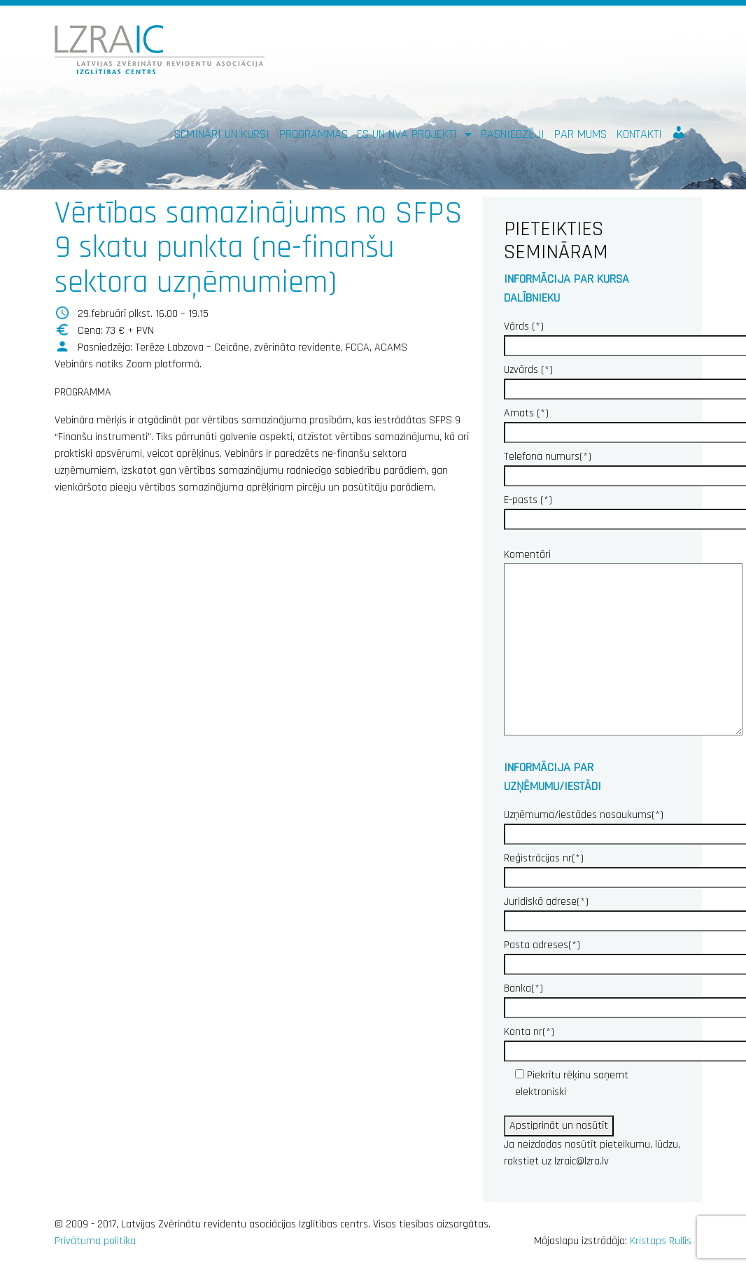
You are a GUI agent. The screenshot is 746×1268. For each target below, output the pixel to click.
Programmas (313, 134)
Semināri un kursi (221, 134)
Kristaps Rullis (660, 1241)
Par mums (580, 134)
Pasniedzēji (512, 134)
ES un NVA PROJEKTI (408, 134)
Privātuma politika (95, 1241)
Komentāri (623, 643)
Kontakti (639, 134)
